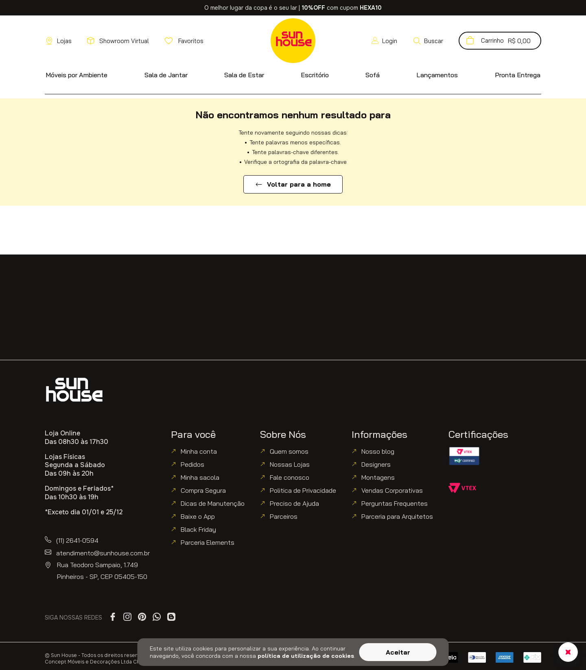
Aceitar (398, 652)
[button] (428, 41)
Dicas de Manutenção (213, 503)
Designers (376, 464)
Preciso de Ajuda (294, 503)
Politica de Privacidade (303, 490)
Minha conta (199, 451)
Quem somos (289, 451)
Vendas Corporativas (392, 490)
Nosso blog (377, 451)
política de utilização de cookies (306, 655)
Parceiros (283, 516)
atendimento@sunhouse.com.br (103, 553)
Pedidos (192, 464)
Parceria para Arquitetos (397, 516)
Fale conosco (289, 477)
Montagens (378, 477)
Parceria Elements (207, 542)
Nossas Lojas (290, 464)
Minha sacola (200, 477)
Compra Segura (203, 490)
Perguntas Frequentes (394, 503)
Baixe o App (198, 516)
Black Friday (198, 529)
